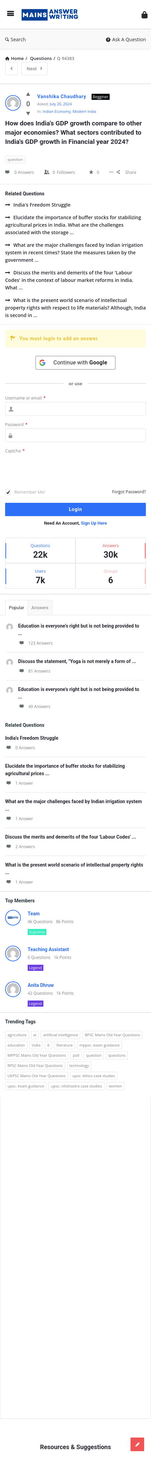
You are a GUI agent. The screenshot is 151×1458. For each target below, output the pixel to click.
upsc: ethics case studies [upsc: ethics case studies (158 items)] (93, 1075)
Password (16, 424)
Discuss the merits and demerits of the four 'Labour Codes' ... (70, 837)
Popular (16, 607)
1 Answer (19, 783)
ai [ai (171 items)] (35, 1034)
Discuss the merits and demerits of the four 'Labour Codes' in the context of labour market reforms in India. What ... (69, 280)
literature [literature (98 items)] (64, 1045)
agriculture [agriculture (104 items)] (17, 1034)
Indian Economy (57, 111)
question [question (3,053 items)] (93, 1055)
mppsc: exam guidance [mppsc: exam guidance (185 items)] (100, 1045)
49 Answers (34, 706)
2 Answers (20, 847)
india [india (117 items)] (36, 1045)
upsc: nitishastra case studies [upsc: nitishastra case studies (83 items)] (76, 1085)
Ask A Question (126, 39)
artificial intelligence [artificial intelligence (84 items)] (60, 1034)
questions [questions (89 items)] (116, 1055)
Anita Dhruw (41, 985)
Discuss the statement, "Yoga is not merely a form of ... (77, 661)
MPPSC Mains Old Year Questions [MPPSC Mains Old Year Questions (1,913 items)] (37, 1055)
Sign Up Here (94, 523)
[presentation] (57, 472)
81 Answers (34, 671)
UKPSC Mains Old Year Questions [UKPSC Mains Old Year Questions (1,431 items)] (37, 1075)
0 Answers (20, 748)
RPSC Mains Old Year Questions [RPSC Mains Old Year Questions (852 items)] (35, 1065)
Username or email (25, 398)
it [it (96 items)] (48, 1045)
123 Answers (35, 643)
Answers (40, 607)
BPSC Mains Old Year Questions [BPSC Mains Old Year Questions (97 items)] (112, 1034)
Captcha (15, 451)
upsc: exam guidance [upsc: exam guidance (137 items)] (26, 1085)
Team (34, 913)
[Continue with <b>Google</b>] (75, 363)
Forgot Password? (129, 492)
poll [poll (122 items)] (76, 1055)
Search (15, 39)
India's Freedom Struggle (37, 204)
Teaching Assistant (48, 949)
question (15, 159)
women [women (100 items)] (115, 1085)
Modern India (84, 111)
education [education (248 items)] (16, 1045)
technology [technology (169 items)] (79, 1065)
